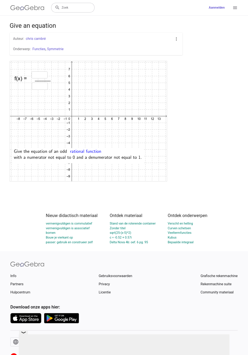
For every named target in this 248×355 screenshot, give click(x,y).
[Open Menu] (235, 7)
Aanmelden (217, 7)
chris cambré (36, 39)
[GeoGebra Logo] (27, 7)
